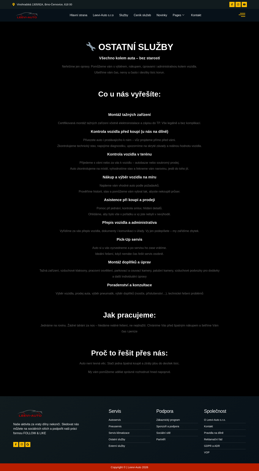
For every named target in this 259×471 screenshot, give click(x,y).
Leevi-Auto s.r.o (103, 15)
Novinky (162, 15)
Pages (178, 15)
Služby (123, 15)
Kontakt (196, 15)
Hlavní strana (78, 15)
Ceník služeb (142, 15)
